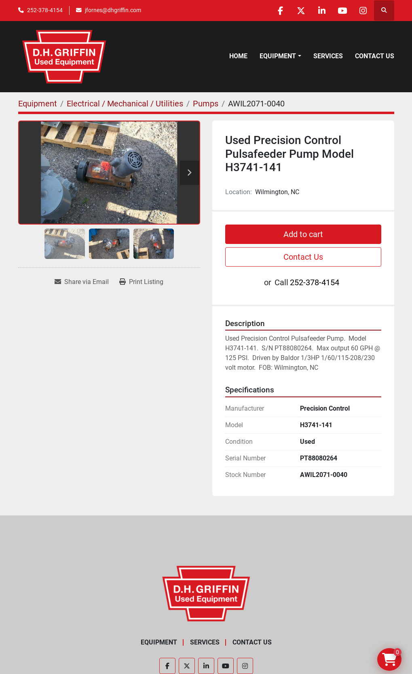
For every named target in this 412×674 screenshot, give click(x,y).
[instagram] (363, 10)
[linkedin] (322, 10)
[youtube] (342, 10)
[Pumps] (205, 103)
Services (328, 56)
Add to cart (303, 234)
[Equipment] (37, 103)
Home (238, 56)
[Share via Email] (81, 282)
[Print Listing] (141, 282)
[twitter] (301, 10)
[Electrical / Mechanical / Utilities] (125, 103)
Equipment (278, 56)
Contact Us (374, 56)
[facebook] (280, 10)
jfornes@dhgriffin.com (113, 10)
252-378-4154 (45, 10)
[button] (280, 56)
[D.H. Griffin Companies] (206, 593)
